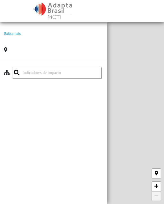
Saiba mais (12, 34)
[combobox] (56, 72)
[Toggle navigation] (156, 11)
